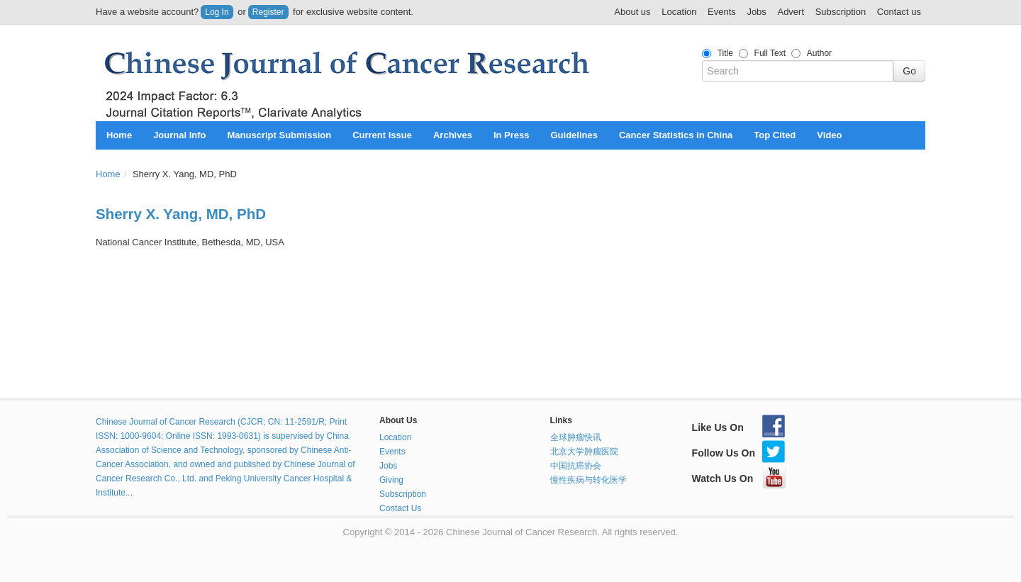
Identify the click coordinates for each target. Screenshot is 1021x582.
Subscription (840, 11)
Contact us (899, 11)
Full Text (770, 53)
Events (722, 11)
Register (268, 12)
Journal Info (179, 135)
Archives (452, 135)
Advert (790, 11)
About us (632, 11)
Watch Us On (739, 478)
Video (829, 135)
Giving (391, 480)
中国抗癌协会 (575, 466)
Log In (216, 12)
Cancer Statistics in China (675, 135)
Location (679, 11)
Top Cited (775, 135)
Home (119, 135)
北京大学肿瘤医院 (584, 452)
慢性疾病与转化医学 (588, 480)
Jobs (756, 11)
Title (725, 53)
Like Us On (738, 427)
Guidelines (573, 135)
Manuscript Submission (280, 135)
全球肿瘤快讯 (575, 437)
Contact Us (400, 508)
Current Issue (382, 135)
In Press (511, 135)
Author (819, 53)
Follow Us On (738, 453)
